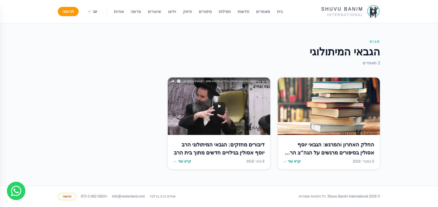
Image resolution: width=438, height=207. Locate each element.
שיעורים (154, 11)
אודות (119, 11)
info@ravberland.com (128, 196)
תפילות (225, 11)
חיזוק (187, 11)
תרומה (68, 11)
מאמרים (263, 11)
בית (280, 11)
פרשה (136, 11)
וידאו (172, 11)
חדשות (243, 11)
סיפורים (205, 11)
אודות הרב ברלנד (163, 196)
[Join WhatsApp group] (16, 191)
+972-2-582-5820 (94, 196)
